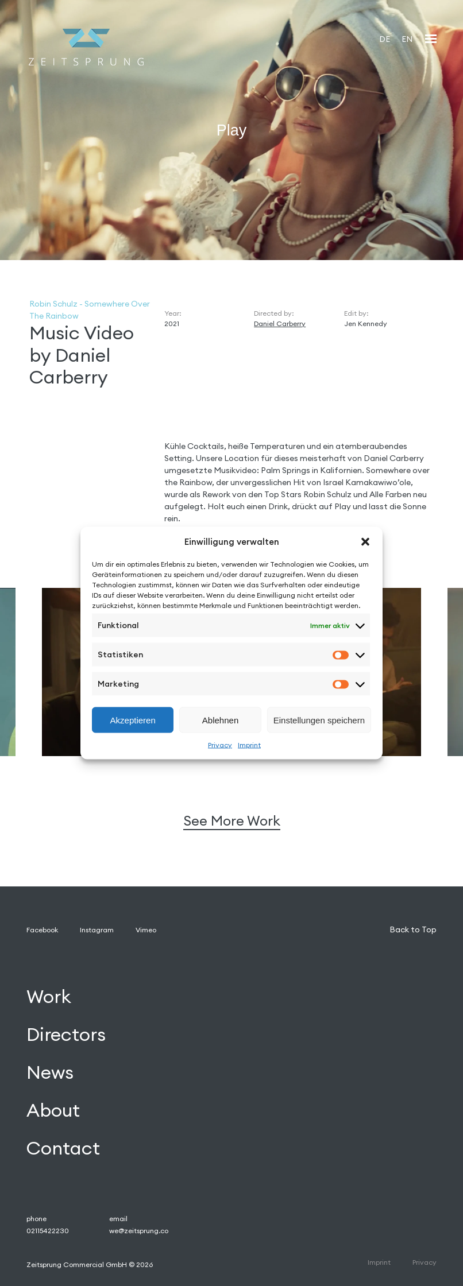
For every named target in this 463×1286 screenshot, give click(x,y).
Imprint (249, 745)
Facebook (42, 929)
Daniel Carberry (280, 323)
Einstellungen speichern (319, 720)
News (50, 1072)
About (53, 1110)
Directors (66, 1034)
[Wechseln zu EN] (407, 39)
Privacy (220, 745)
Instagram (97, 929)
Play (232, 129)
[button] (365, 541)
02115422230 (47, 1230)
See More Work (231, 820)
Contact (63, 1148)
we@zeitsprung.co (138, 1230)
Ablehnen (220, 720)
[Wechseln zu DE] (384, 39)
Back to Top (413, 929)
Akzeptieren (133, 720)
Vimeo (146, 929)
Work (48, 996)
